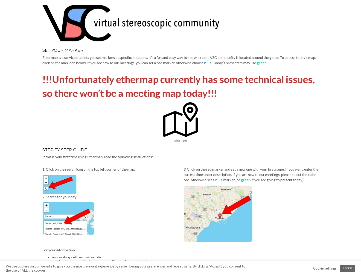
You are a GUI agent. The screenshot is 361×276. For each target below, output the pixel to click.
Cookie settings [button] (325, 268)
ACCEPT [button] (347, 268)
